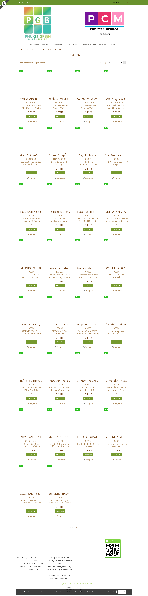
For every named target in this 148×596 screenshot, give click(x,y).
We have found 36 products (32, 62)
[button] (118, 44)
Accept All (122, 592)
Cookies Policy (91, 592)
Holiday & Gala (89, 44)
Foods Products (59, 44)
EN (126, 2)
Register (28, 2)
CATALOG (46, 44)
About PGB (34, 44)
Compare (32, 121)
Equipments (74, 44)
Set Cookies (111, 592)
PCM (113, 44)
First (72, 527)
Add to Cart (31, 116)
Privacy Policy (79, 592)
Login (21, 2)
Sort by (104, 62)
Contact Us (104, 44)
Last (76, 527)
